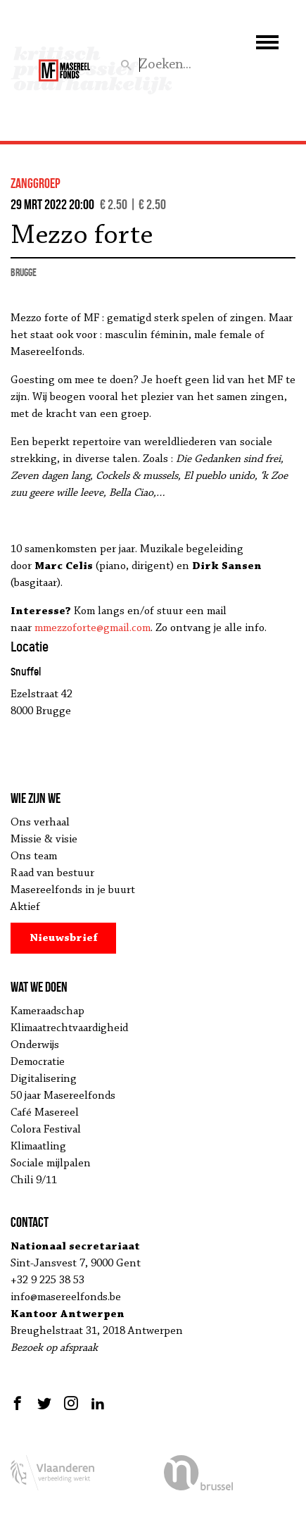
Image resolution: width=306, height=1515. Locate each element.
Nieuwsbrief (64, 938)
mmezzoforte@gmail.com (92, 628)
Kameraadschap (47, 1011)
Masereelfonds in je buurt (73, 890)
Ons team (34, 856)
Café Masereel (45, 1112)
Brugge (24, 272)
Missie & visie (44, 839)
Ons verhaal (40, 822)
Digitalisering (44, 1079)
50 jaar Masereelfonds (63, 1096)
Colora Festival (46, 1129)
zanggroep (35, 183)
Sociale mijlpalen (51, 1163)
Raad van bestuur (52, 873)
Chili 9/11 (34, 1180)
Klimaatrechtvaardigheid (69, 1028)
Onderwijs (35, 1045)
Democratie (38, 1062)
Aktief (25, 907)
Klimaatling (38, 1146)
